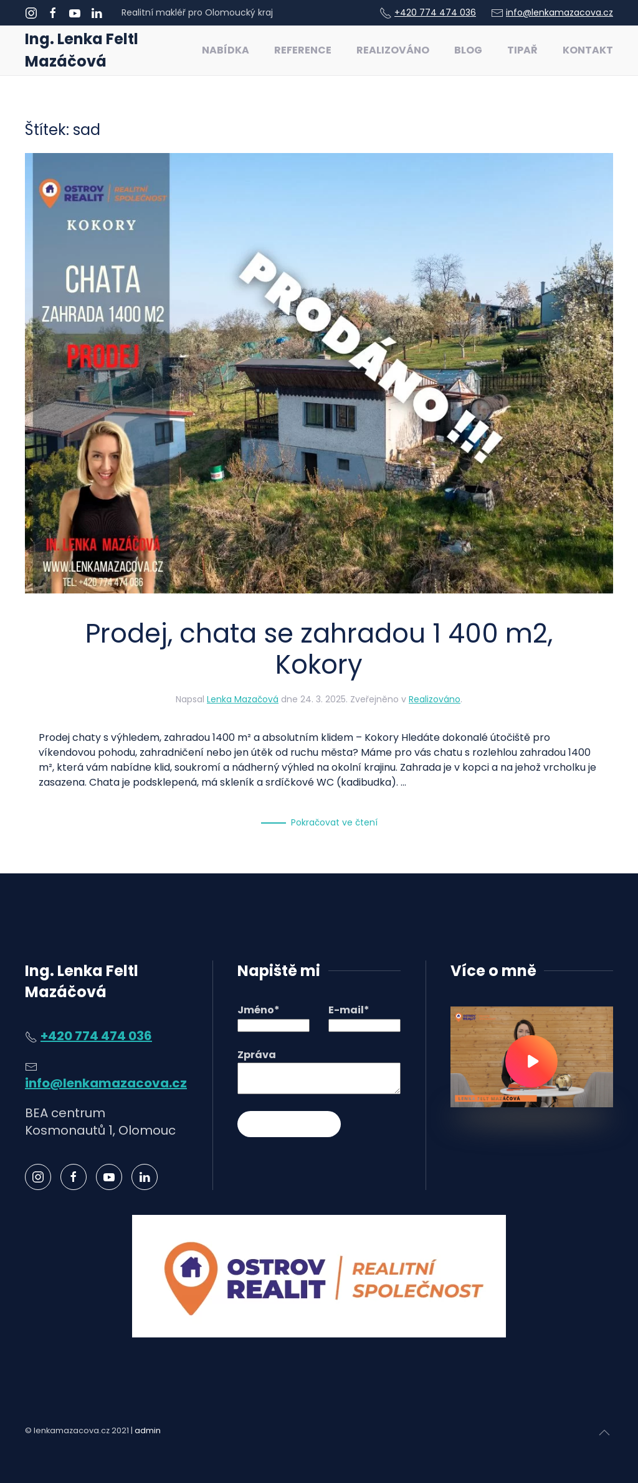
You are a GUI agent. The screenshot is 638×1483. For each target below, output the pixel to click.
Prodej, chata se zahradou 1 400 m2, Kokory (319, 649)
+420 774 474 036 (435, 12)
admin (148, 1430)
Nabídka (225, 50)
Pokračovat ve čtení (334, 822)
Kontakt (588, 50)
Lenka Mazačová (243, 699)
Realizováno (392, 50)
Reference (302, 50)
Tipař (522, 50)
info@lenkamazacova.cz (559, 12)
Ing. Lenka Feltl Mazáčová (81, 50)
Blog (468, 50)
